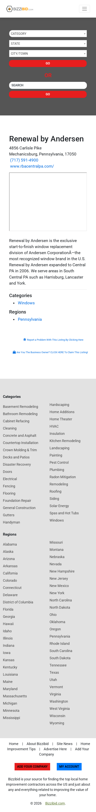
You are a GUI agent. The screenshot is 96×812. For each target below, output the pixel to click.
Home (13, 744)
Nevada (56, 564)
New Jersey (59, 578)
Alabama (10, 544)
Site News (64, 744)
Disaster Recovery (17, 464)
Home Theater (61, 419)
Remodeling (59, 484)
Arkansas (10, 566)
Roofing (55, 491)
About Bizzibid (38, 744)
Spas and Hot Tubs (64, 513)
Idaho (7, 631)
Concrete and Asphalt (19, 435)
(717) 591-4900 (24, 160)
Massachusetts (15, 696)
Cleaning (10, 428)
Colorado (10, 580)
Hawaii (8, 624)
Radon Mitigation (63, 477)
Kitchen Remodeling (65, 441)
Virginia (55, 694)
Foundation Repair (17, 500)
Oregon (55, 629)
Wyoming (57, 723)
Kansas (8, 660)
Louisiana (10, 674)
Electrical (10, 479)
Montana (57, 550)
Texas (54, 672)
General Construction (19, 508)
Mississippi (11, 718)
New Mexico (59, 586)
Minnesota (11, 710)
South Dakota (60, 658)
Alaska (8, 551)
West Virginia (60, 709)
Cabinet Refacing (16, 421)
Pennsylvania (30, 319)
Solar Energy (59, 506)
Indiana (8, 645)
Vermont (56, 687)
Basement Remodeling (20, 407)
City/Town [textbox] (19, 53)
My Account (69, 766)
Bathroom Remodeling (20, 414)
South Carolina (61, 651)
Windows (26, 303)
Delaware (10, 595)
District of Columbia (18, 602)
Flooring (9, 493)
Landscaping (59, 448)
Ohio (53, 615)
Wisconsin (57, 716)
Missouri (56, 542)
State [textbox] (15, 44)
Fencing (9, 486)
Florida (8, 609)
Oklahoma (57, 622)
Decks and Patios (16, 457)
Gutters (8, 515)
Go (48, 63)
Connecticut (12, 588)
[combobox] (48, 33)
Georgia (9, 617)
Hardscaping (59, 405)
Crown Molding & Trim (20, 450)
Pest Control (59, 462)
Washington (59, 701)
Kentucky (10, 667)
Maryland (10, 689)
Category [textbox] (18, 34)
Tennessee (58, 665)
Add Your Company (32, 766)
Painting (56, 455)
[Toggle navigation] (84, 9)
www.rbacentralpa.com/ (32, 166)
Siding (54, 499)
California (10, 573)
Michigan (10, 703)
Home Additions (62, 412)
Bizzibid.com (55, 803)
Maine (8, 682)
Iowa (6, 653)
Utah (53, 680)
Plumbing (57, 470)
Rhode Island (60, 643)
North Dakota (60, 607)
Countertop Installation (20, 443)
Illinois (8, 638)
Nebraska (57, 557)
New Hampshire (62, 571)
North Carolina (61, 600)
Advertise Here (55, 749)
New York (57, 593)
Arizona (9, 559)
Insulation (57, 433)
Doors (7, 472)
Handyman (11, 522)
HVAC (54, 426)
